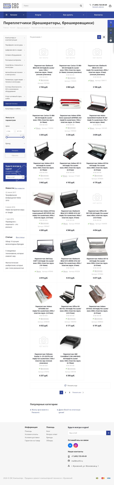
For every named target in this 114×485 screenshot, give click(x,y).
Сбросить (15, 155)
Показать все (76, 392)
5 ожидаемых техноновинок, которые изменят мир (15, 253)
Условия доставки (32, 437)
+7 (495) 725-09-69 (99, 5)
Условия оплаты (31, 434)
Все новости (19, 188)
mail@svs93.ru (77, 461)
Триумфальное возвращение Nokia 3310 (13, 197)
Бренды (49, 437)
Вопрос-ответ (51, 434)
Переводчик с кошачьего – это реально (12, 224)
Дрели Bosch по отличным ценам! (69, 411)
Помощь (28, 431)
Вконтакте (70, 445)
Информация (31, 427)
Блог (48, 431)
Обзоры (49, 440)
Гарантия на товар (32, 440)
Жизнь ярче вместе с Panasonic (40, 411)
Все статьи (20, 237)
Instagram (75, 445)
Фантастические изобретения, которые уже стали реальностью (15, 265)
